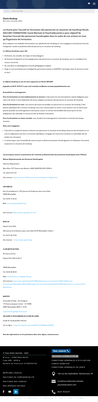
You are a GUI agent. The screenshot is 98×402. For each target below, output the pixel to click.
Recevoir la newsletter (64, 356)
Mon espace (80, 400)
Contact (61, 400)
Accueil (6, 11)
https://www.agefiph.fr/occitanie (15, 311)
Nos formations (18, 400)
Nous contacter (59, 351)
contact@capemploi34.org (16, 203)
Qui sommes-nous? (48, 400)
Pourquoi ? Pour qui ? (32, 400)
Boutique (70, 400)
